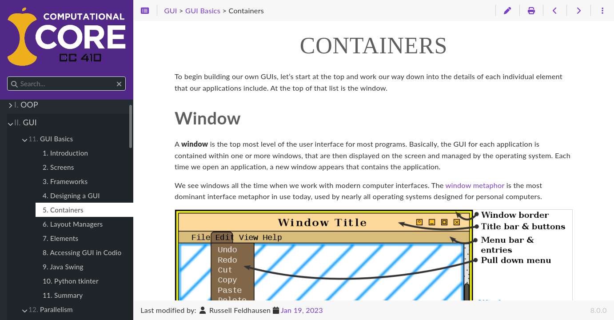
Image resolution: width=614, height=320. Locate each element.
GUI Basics (50, 139)
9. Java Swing (63, 267)
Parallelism (50, 309)
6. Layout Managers (73, 224)
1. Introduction (65, 153)
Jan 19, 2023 (302, 310)
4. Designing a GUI (71, 196)
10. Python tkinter (71, 281)
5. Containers (63, 210)
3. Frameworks (65, 181)
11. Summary (63, 295)
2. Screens (58, 167)
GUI (25, 122)
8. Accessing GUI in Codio (82, 252)
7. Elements (60, 238)
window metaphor (475, 185)
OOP (26, 104)
